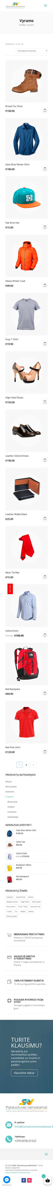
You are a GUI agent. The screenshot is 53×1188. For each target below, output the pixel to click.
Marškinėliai (12, 817)
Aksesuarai (12, 801)
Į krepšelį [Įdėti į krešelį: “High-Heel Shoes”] (45, 402)
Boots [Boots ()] (30, 897)
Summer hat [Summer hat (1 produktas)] (35, 906)
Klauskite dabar (24, 1073)
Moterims (9, 791)
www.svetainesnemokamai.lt (17, 1172)
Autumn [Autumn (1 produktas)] (10, 897)
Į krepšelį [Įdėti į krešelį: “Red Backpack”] (45, 693)
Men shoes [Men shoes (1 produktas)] (11, 906)
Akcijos (8, 781)
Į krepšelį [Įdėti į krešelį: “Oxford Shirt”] (45, 635)
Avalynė (11, 806)
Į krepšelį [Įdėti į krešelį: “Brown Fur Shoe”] (45, 110)
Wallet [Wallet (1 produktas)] (22, 911)
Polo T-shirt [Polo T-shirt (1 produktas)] (23, 906)
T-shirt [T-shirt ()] (9, 911)
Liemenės (11, 811)
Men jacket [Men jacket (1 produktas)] (36, 902)
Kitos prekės (11, 786)
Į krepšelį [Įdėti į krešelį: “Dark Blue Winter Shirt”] (45, 168)
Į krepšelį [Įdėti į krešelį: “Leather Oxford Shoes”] (45, 460)
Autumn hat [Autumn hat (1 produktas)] (20, 897)
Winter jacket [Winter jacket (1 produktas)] (12, 916)
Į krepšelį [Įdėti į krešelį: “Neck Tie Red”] (45, 576)
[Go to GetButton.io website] (6, 1185)
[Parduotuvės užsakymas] (32, 50)
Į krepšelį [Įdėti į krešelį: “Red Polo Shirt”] (45, 751)
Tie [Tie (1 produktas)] (16, 911)
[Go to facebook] (6, 1179)
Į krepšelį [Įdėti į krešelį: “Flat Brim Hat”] (45, 227)
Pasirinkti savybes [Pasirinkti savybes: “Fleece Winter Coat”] (45, 285)
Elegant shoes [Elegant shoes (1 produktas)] (12, 902)
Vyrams (10, 796)
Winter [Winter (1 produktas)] (31, 911)
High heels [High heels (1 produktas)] (25, 902)
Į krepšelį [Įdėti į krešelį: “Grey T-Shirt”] (45, 343)
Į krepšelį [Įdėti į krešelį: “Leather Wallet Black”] (45, 518)
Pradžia (22, 25)
